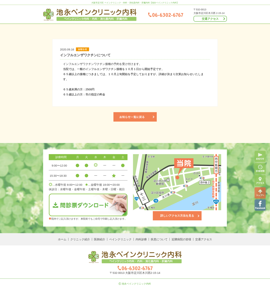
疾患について (159, 239)
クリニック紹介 (80, 239)
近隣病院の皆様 (181, 239)
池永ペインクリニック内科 (135, 283)
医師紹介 (99, 239)
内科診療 (141, 239)
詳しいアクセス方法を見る (180, 215)
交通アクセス (214, 18)
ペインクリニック (120, 239)
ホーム (62, 239)
